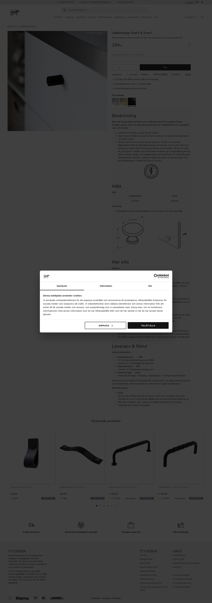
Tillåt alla (148, 325)
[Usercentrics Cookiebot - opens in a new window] (156, 276)
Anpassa (106, 325)
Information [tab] (106, 286)
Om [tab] (150, 286)
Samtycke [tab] (62, 286)
